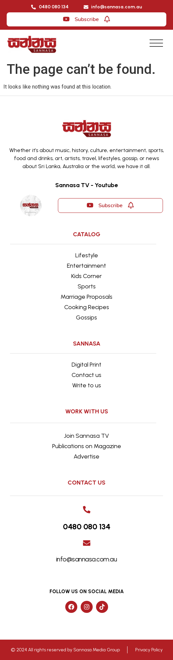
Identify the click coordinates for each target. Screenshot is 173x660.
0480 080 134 (86, 526)
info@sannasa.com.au (86, 559)
